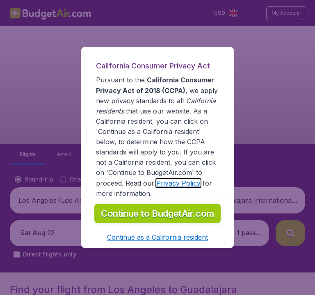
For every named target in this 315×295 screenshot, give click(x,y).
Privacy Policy (178, 183)
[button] (157, 237)
